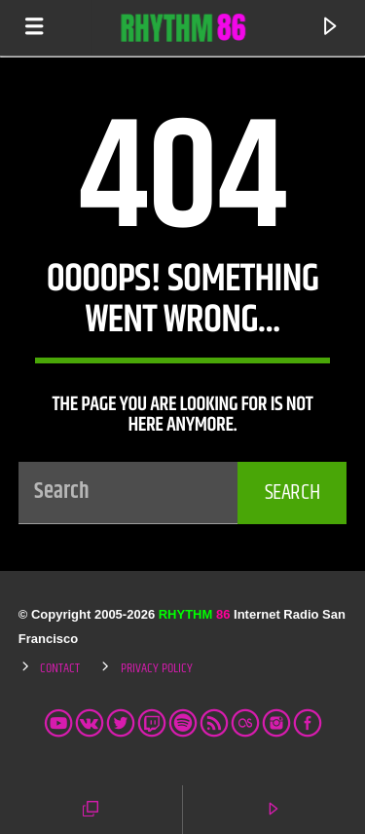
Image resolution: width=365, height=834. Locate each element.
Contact (60, 668)
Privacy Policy (157, 668)
